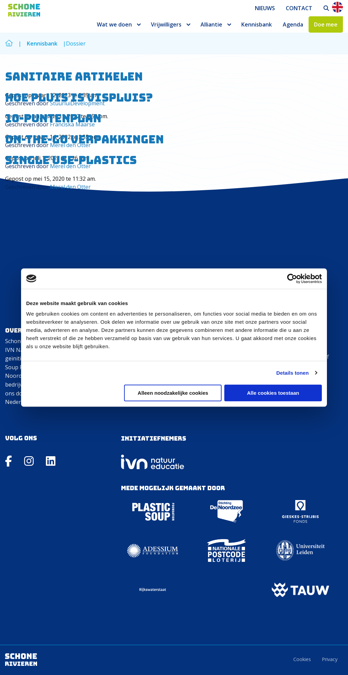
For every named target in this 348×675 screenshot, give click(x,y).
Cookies (302, 659)
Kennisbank (256, 24)
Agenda (293, 24)
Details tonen (292, 373)
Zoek (326, 8)
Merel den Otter (70, 187)
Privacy (329, 659)
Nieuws (265, 8)
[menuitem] (264, 8)
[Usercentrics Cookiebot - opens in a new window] (292, 278)
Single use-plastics (71, 160)
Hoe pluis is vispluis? (79, 97)
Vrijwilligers (166, 24)
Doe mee (325, 24)
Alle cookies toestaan (273, 393)
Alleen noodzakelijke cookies (173, 393)
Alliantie (211, 24)
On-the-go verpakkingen (84, 139)
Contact (299, 8)
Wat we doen (114, 24)
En (337, 7)
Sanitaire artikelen (74, 76)
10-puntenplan (53, 118)
